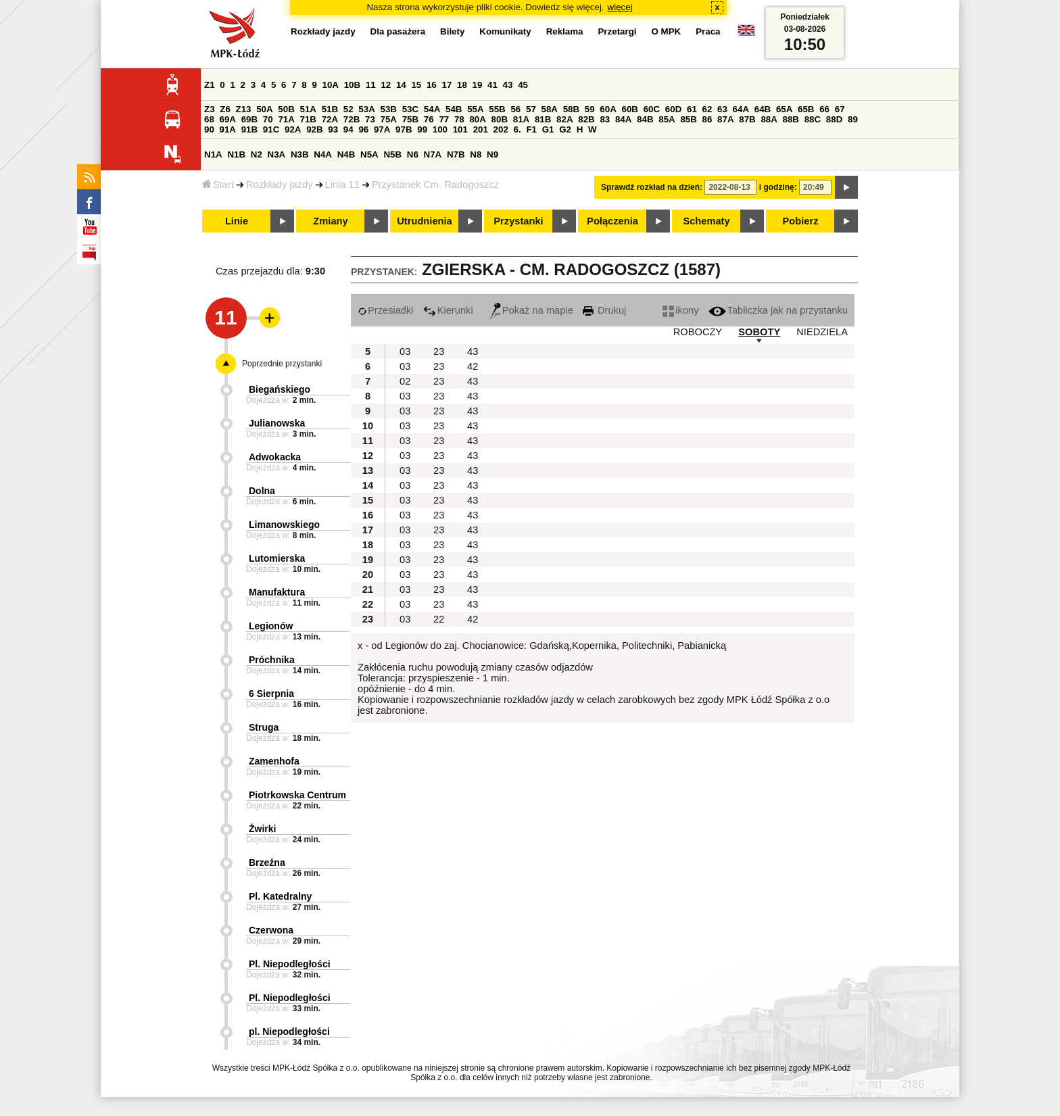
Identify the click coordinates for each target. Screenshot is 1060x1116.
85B (688, 119)
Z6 (225, 109)
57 (531, 109)
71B (308, 119)
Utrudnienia (424, 221)
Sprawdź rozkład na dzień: (651, 187)
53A (366, 109)
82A (564, 119)
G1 (548, 129)
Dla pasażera (398, 31)
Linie (236, 221)
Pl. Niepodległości (290, 964)
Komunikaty (505, 31)
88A (769, 119)
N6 (412, 154)
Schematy (706, 221)
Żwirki (262, 828)
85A (666, 119)
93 (333, 129)
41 (492, 85)
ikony (680, 310)
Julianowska (277, 423)
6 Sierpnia (271, 693)
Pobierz (801, 221)
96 (363, 129)
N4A (323, 154)
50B (286, 109)
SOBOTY (759, 331)
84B (645, 119)
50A (264, 109)
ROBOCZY (697, 331)
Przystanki (518, 221)
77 (444, 119)
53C (410, 109)
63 (722, 109)
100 (440, 129)
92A (293, 129)
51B (330, 109)
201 (480, 129)
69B (249, 119)
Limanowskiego (284, 524)
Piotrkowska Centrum (297, 795)
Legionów (271, 626)
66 (824, 109)
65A (784, 109)
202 (500, 129)
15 (416, 85)
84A (623, 119)
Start (218, 184)
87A (725, 119)
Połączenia (612, 221)
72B (351, 119)
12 (386, 85)
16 (432, 85)
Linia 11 (342, 184)
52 (348, 109)
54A (432, 109)
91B (249, 129)
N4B (346, 154)
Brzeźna (267, 862)
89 (853, 119)
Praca (708, 31)
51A (308, 109)
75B (410, 119)
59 (590, 109)
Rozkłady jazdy (279, 184)
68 (209, 119)
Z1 (209, 85)
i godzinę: (778, 187)
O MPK (666, 31)
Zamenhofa (274, 761)
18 (462, 85)
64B (762, 109)
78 (459, 119)
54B (453, 109)
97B (403, 129)
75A (389, 119)
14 (401, 85)
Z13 (243, 109)
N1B (236, 154)
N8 (475, 154)
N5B (392, 154)
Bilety (452, 31)
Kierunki (448, 310)
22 (438, 619)
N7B (456, 154)
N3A (277, 154)
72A (330, 119)
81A (521, 119)
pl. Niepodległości (289, 1031)
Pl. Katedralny (280, 896)
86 (707, 119)
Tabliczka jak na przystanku (778, 310)
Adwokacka (275, 457)
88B (791, 119)
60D (673, 109)
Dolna (262, 490)
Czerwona (271, 930)
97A (382, 129)
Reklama (564, 31)
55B (497, 109)
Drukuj (604, 310)
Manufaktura (277, 592)
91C (271, 129)
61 (692, 109)
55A (475, 109)
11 (371, 85)
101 (460, 129)
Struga (264, 727)
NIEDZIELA (822, 331)
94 (348, 129)
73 (370, 119)
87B (747, 119)
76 (429, 119)
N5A (369, 154)
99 (422, 129)
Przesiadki (386, 310)
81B (543, 119)
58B (571, 109)
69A (228, 119)
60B (630, 109)
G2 (565, 129)
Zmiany (330, 221)
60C (652, 109)
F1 (531, 129)
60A (608, 109)
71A (286, 119)
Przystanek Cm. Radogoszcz (435, 184)
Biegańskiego (279, 389)
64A (741, 109)
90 (209, 129)
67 (840, 109)
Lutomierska (277, 558)
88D (834, 119)
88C (812, 119)
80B (499, 119)
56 (515, 109)
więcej (620, 7)
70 (268, 119)
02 (405, 381)
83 (605, 119)
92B (314, 129)
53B (389, 109)
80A (477, 119)
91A (228, 129)
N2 (256, 154)
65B (806, 109)
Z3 (209, 109)
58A (549, 109)
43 (508, 85)
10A (330, 85)
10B (352, 85)
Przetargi (617, 31)
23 (438, 351)
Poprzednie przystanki (282, 363)
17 (446, 85)
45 (523, 85)
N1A (213, 154)
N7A (433, 154)
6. (517, 129)
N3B (300, 154)
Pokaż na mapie (531, 310)
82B (586, 119)
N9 (492, 154)
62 (707, 109)
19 (478, 85)
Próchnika (272, 659)
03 (405, 351)
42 (472, 366)
